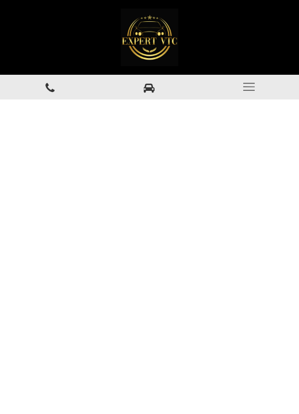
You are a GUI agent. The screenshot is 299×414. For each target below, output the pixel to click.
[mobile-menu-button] (249, 86)
